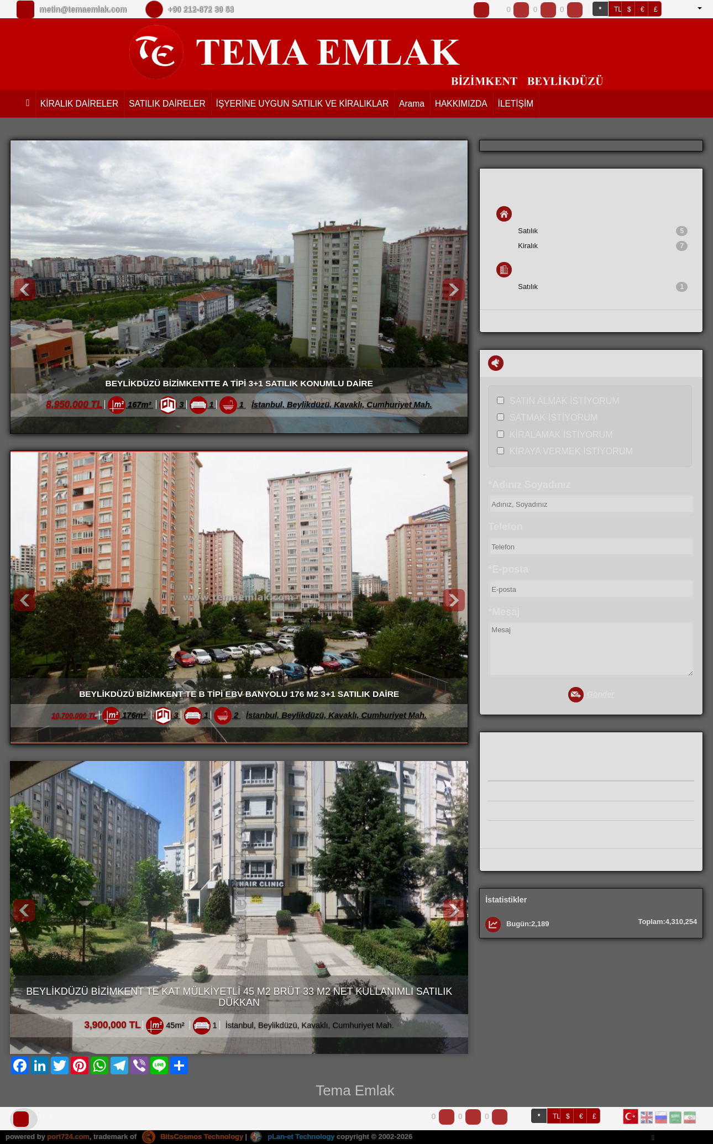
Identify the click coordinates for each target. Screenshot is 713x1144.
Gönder (591, 695)
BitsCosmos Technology (193, 1136)
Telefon (505, 526)
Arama (411, 103)
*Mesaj (504, 611)
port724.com (68, 1136)
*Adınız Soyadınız (529, 484)
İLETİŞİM (516, 103)
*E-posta (508, 569)
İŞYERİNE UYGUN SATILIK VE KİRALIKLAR (302, 103)
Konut (517, 214)
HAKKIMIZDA (461, 103)
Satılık (603, 231)
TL (618, 9)
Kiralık (603, 246)
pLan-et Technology (292, 1136)
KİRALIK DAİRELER (79, 103)
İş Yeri (517, 269)
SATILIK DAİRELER (167, 103)
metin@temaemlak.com (83, 9)
